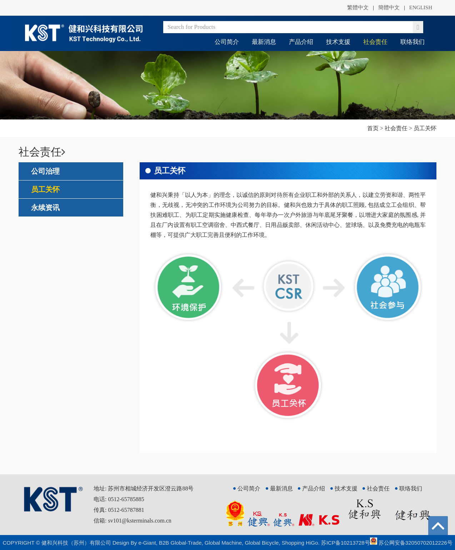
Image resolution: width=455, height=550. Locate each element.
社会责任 (375, 42)
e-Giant (147, 543)
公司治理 (45, 171)
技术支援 (338, 42)
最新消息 (264, 42)
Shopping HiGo (300, 543)
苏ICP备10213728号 (345, 543)
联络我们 (412, 42)
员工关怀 (45, 189)
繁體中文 (358, 7)
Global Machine (223, 543)
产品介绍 (301, 42)
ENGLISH (420, 7)
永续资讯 (45, 208)
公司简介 (227, 42)
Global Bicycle (262, 543)
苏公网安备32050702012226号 (411, 543)
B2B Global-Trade (180, 543)
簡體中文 (389, 7)
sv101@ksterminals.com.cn (139, 521)
